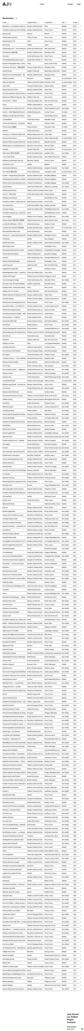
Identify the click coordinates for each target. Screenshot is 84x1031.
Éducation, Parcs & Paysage (35, 146)
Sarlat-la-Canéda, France (52, 504)
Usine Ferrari (6, 336)
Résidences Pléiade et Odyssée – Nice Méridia (15, 97)
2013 (74, 209)
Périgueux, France (50, 489)
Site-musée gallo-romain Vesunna (13, 489)
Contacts (71, 1022)
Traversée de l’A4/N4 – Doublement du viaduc (15, 754)
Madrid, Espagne (49, 422)
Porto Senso (6, 388)
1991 (74, 758)
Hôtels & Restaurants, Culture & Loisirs (35, 843)
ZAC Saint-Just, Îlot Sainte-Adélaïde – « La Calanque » (15, 284)
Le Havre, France (49, 347)
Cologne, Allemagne (50, 552)
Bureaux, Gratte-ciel (33, 142)
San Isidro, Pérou (49, 280)
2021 (74, 63)
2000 (74, 560)
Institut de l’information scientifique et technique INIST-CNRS (15, 806)
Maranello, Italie (49, 336)
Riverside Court (7, 485)
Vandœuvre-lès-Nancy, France (53, 806)
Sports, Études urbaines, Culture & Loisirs (35, 668)
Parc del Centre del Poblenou (12, 351)
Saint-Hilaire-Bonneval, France (53, 679)
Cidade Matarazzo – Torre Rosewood (14, 49)
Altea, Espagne (49, 388)
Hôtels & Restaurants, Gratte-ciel (35, 310)
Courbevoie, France (50, 758)
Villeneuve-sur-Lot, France (52, 985)
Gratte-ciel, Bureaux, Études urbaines (35, 280)
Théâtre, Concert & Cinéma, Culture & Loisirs (35, 638)
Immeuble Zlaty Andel (9, 537)
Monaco (47, 34)
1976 (74, 970)
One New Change (8, 299)
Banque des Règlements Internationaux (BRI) (15, 634)
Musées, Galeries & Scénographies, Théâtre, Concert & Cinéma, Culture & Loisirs (35, 519)
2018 (74, 108)
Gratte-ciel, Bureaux (33, 119)
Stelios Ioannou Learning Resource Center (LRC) (15, 146)
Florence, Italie (49, 425)
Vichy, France (48, 843)
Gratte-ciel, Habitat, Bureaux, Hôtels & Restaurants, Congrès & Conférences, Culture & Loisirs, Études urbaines (35, 272)
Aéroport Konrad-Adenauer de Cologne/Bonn (15, 713)
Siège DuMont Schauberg (10, 787)
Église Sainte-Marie (8, 504)
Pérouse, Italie (48, 567)
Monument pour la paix (10, 571)
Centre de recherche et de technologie (14, 470)
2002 (74, 493)
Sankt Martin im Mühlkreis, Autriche (53, 243)
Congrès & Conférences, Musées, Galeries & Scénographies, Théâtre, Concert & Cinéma (35, 560)
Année (76, 22)
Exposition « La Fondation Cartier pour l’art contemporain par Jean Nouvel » (15, 26)
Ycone (4, 104)
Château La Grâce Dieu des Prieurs (13, 116)
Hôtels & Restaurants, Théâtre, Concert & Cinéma (35, 616)
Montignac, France (50, 235)
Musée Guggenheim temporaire (12, 545)
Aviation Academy (8, 78)
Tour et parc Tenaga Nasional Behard (14, 672)
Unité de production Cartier (11, 709)
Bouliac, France (49, 802)
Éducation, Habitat (33, 160)
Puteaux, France (49, 123)
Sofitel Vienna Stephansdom (11, 310)
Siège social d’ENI (8, 646)
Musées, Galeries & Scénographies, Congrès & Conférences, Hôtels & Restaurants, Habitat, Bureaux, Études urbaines (35, 743)
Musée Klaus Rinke (8, 243)
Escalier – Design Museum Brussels (14, 175)
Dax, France (48, 731)
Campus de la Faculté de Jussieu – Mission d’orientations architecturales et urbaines (15, 515)
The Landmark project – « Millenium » (14, 369)
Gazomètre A (7, 530)
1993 (74, 690)
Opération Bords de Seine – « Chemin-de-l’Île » (15, 761)
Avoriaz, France (49, 112)
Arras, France (48, 463)
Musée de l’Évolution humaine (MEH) (14, 578)
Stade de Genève (8, 649)
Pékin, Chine (48, 60)
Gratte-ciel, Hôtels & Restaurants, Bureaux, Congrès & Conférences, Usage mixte (35, 552)
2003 (74, 466)
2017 (74, 149)
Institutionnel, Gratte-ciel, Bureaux (35, 179)
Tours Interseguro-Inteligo (11, 280)
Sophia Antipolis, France (52, 108)
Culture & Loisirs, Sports (34, 347)
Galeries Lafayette (8, 664)
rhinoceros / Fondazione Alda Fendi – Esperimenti (15, 134)
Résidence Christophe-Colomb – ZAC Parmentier (15, 702)
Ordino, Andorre (49, 381)
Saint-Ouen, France (50, 873)
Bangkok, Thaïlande (50, 168)
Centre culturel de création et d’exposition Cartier (15, 858)
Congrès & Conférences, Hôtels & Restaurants (35, 183)
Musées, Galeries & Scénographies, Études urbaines (35, 832)
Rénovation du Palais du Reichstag (13, 746)
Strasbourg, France (50, 597)
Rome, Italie (48, 134)
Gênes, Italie (48, 317)
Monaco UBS (7, 34)
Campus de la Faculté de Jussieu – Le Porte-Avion (15, 724)
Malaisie (47, 164)
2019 (74, 86)
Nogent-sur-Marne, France (52, 884)
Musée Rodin (7, 877)
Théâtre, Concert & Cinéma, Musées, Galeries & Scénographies (35, 437)
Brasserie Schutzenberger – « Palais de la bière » (15, 597)
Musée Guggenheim (9, 433)
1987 (74, 858)
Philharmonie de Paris (9, 190)
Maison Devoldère (8, 955)
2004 (74, 452)
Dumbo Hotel (7, 616)
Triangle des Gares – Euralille (12, 687)
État (64, 22)
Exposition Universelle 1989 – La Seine (15, 922)
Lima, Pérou (48, 131)
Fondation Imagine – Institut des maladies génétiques (15, 202)
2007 (74, 358)
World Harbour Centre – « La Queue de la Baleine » (15, 832)
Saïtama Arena (7, 668)
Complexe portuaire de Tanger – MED (14, 313)
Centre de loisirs (8, 605)
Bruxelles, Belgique (50, 175)
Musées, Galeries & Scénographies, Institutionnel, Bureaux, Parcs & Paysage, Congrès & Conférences (35, 384)
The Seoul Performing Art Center (13, 396)
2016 (74, 164)
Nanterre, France (49, 716)
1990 (74, 780)
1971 (74, 989)
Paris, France (48, 30)
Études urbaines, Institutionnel (35, 440)
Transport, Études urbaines (35, 86)
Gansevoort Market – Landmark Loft (14, 526)
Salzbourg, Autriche (50, 810)
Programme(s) (33, 22)
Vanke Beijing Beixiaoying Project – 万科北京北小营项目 (15, 60)
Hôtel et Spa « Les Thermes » (12, 731)
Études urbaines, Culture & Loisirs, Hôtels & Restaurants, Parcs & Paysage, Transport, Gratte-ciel (35, 366)
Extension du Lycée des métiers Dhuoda (15, 866)
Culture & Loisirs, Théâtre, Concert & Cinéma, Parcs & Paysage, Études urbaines (35, 452)
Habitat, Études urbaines (35, 466)
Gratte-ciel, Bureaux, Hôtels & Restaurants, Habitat (35, 354)
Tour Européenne (8, 855)
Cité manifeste (7, 496)
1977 (74, 966)
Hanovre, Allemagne (50, 563)
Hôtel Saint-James (8, 802)
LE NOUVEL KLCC (8, 164)
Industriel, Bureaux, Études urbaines (35, 358)
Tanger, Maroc (48, 313)
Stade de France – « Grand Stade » (13, 683)
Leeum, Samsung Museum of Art (13, 459)
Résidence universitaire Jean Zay (13, 160)
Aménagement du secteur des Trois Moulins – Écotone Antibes (15, 108)
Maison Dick (6, 963)
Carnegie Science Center (10, 519)
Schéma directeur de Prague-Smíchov (14, 772)
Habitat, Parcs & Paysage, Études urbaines (35, 761)
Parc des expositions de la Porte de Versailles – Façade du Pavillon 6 (15, 93)
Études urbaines (32, 127)
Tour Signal (6, 354)
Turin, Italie (47, 534)
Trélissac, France (49, 978)
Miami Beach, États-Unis (52, 71)
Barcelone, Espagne (50, 254)
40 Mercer (6, 340)
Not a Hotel (6, 45)
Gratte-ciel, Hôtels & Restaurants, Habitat (35, 49)
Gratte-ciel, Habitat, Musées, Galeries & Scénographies (35, 101)
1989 (74, 795)
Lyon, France (48, 104)
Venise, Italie (48, 765)
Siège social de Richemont (11, 392)
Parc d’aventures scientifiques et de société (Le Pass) (15, 586)
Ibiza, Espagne (49, 239)
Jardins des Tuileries (9, 914)
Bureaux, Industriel (33, 470)
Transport (30, 713)
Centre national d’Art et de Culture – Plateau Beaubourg (15, 989)
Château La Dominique (10, 198)
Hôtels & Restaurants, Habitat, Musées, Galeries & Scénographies (35, 134)
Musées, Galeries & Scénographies (35, 26)
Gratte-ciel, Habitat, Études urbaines (35, 828)
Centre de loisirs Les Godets (11, 910)
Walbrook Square (8, 407)
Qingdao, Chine (49, 153)
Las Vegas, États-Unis (51, 418)
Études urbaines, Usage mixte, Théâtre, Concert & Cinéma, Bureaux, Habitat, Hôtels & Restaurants (35, 593)
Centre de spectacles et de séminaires (14, 899)
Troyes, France (49, 963)
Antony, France (49, 160)
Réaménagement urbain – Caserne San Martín (15, 272)
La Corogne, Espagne (51, 522)
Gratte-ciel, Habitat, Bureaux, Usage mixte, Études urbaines (35, 526)
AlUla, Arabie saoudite (51, 138)
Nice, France (48, 97)
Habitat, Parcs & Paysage (35, 381)
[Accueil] (7, 3)
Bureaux (29, 34)
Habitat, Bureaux (32, 627)
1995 (74, 668)
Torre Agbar (6, 444)
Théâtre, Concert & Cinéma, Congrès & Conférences (35, 899)
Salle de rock (6, 925)
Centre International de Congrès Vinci (14, 690)
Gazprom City (7, 377)
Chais (29, 116)
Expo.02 (5, 507)
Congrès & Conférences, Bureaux (35, 799)
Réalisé (64, 26)
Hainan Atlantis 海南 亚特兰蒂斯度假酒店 (15, 220)
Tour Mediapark (7, 552)
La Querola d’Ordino (9, 381)
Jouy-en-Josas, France (51, 858)
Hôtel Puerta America (9, 429)
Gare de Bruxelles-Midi (9, 321)
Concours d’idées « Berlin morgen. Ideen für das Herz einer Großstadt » (15, 780)
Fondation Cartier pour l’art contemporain (15, 675)
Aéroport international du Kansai (13, 836)
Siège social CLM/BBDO (10, 750)
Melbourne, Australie (50, 187)
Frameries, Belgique (50, 586)
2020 (74, 78)
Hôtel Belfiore (7, 425)
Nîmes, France (48, 728)
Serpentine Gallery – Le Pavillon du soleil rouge (15, 306)
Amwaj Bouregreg (8, 410)
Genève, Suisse (49, 86)
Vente (29, 41)
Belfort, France (49, 918)
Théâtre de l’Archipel (9, 276)
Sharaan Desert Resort (10, 138)
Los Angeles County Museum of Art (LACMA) (15, 541)
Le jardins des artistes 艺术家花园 (13, 228)
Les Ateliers (72, 1017)
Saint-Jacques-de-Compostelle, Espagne (53, 612)
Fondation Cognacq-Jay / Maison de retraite (15, 619)
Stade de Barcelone (9, 549)
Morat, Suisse (48, 507)
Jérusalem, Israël (49, 571)
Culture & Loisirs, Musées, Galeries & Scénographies (35, 903)
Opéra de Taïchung (8, 478)
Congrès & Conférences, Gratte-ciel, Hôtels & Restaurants (35, 250)
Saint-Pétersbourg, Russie (52, 377)
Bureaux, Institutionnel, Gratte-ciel (35, 929)
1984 (74, 907)
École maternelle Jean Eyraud (12, 978)
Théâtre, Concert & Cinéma (35, 82)
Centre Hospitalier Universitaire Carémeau (15, 728)
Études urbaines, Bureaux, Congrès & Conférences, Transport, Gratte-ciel (35, 321)
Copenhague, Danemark (52, 332)
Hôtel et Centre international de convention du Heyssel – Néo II (15, 183)
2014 (74, 198)
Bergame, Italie (49, 358)
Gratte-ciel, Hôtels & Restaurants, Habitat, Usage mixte (35, 187)
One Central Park (8, 205)
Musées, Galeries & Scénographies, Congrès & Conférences (35, 571)
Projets (70, 1019)
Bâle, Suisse (48, 634)
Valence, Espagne (50, 373)
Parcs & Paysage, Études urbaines (35, 351)
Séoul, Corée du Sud (50, 63)
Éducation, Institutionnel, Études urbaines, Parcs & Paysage (35, 933)
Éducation (30, 78)
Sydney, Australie (49, 205)
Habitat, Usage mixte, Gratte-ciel (35, 104)
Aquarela (5, 149)
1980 (74, 952)
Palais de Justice (8, 582)
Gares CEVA (6, 86)
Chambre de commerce (10, 608)
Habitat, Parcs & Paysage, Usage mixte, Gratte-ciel (35, 216)
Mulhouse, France (50, 496)
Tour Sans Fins (7, 821)
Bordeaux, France (50, 269)
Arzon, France (48, 937)
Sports (29, 549)
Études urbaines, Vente (34, 317)
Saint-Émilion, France (51, 116)
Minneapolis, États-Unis (51, 399)
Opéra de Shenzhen (9, 82)
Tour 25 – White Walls (9, 194)
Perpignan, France (50, 276)
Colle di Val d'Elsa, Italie (51, 362)
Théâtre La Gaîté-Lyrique (10, 966)
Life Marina (6, 239)
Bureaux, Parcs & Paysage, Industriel (35, 787)
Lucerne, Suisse (49, 560)
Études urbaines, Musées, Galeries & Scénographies (35, 735)
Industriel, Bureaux (33, 336)
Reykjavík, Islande (50, 414)
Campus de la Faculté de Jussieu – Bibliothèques (15, 720)
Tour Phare (6, 403)
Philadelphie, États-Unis (51, 209)
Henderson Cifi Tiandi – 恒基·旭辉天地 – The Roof (15, 67)
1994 (74, 675)
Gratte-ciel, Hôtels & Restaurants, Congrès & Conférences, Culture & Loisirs (35, 209)
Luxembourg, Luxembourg (52, 653)
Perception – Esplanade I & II (12, 739)
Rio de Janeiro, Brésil (51, 511)
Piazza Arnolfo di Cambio (10, 362)
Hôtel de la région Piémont (11, 534)
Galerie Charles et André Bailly (12, 847)
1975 (74, 974)
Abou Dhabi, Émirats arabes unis (53, 157)
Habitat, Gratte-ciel (33, 71)
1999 (74, 593)
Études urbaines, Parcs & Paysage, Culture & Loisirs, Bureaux (35, 474)
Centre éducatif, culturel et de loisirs (14, 452)
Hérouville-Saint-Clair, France (53, 739)
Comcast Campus (8, 209)
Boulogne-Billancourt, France (53, 257)
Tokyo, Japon (48, 500)
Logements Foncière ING (10, 269)
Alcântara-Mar (7, 466)
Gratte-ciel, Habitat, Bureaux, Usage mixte (35, 153)
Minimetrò (6, 567)
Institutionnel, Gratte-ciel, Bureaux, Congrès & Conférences (35, 534)
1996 (74, 657)
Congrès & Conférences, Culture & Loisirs (35, 522)
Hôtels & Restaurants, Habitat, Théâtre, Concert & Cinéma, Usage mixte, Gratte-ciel (35, 369)
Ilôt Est (5, 694)
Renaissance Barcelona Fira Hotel (13, 250)
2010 (74, 287)
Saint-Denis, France (50, 683)
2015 (74, 175)
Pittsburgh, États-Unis (51, 519)
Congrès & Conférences (34, 93)
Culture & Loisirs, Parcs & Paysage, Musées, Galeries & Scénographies (35, 586)
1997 (74, 653)
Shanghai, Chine (49, 52)
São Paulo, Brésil (49, 49)
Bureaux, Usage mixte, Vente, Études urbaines (35, 67)
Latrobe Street (7, 187)
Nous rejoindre (71, 1027)
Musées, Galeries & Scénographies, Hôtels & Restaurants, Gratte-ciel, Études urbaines (35, 228)
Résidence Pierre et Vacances (12, 769)
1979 (74, 955)
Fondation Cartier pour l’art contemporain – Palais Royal (15, 30)
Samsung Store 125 (9, 41)
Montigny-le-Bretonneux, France (53, 899)
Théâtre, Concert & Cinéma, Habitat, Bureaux (35, 791)
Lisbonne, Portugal (50, 466)
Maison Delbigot (8, 985)
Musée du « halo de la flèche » (12, 810)
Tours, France (48, 690)
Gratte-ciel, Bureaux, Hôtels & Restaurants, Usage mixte (35, 56)
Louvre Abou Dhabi (9, 157)
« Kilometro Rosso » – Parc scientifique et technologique (15, 358)
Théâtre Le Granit (8, 918)
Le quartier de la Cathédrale (11, 735)
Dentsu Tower (7, 500)
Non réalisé (65, 108)
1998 (74, 634)
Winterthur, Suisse (50, 743)
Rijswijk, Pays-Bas (50, 142)
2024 (74, 34)
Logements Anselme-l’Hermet (12, 873)
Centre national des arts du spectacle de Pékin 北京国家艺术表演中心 (15, 638)
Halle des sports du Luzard (11, 892)
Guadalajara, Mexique (51, 433)
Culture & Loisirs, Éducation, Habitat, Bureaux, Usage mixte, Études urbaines (35, 687)
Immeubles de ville (8, 959)
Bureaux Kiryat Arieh (9, 601)
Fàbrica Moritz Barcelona (10, 254)
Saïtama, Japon (49, 668)
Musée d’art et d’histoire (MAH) (12, 575)
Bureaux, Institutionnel (34, 806)
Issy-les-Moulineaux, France (53, 750)
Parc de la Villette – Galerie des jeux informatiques (15, 903)
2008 (74, 340)
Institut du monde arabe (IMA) (12, 869)
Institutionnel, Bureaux (34, 608)
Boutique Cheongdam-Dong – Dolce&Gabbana (15, 63)
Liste (78, 4)
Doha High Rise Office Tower (11, 231)
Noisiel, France (49, 892)
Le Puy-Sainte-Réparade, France (53, 343)
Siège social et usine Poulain (11, 776)
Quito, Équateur (49, 149)
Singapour (47, 78)
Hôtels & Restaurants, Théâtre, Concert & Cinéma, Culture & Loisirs (35, 605)
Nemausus (6, 881)
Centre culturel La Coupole (11, 862)
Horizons (5, 257)
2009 (74, 313)
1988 (74, 836)
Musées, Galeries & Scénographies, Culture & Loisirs (35, 907)
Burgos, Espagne (49, 578)
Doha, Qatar (48, 90)
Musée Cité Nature (8, 463)
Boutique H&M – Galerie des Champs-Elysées (15, 287)
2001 (74, 515)
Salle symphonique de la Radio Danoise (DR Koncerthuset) (15, 332)
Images (70, 4)
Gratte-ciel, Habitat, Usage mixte (35, 205)
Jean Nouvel (73, 1014)
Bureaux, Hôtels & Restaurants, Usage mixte (35, 108)
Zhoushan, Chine (49, 127)
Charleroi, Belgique (50, 179)
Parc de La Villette (8, 944)
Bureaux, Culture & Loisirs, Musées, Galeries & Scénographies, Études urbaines (35, 407)
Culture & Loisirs (32, 37)
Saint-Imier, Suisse (50, 709)
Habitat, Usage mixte (33, 284)
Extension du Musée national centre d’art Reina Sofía (15, 422)
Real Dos (5, 131)
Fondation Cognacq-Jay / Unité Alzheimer (15, 213)
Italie (46, 26)
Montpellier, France (50, 246)
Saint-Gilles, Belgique (51, 321)
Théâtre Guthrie (7, 399)
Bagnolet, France (49, 925)
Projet (6, 22)
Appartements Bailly (9, 795)
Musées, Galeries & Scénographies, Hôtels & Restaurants (35, 422)
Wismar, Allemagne (50, 470)
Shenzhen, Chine (49, 82)
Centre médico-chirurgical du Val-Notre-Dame (15, 970)
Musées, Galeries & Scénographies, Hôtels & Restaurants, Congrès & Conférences (35, 578)
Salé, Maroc (48, 410)
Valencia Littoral (8, 373)
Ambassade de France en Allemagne (14, 657)
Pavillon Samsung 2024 (10, 37)
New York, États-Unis (51, 101)
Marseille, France (49, 119)
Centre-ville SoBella (8, 418)
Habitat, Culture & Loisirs (35, 769)
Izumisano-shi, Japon (51, 836)
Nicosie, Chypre (49, 146)
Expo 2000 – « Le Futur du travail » (13, 563)
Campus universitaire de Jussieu (13, 933)
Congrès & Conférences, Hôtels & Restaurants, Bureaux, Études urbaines (35, 556)
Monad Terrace (7, 71)
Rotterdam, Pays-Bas (51, 791)
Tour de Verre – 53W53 (10, 101)
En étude (64, 45)
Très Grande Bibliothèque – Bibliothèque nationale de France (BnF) (15, 825)
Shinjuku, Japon (49, 455)
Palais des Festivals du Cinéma (12, 765)
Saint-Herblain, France (51, 851)
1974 (74, 978)
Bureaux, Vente (32, 664)
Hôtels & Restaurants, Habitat (35, 388)
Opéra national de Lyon (10, 698)
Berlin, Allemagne (49, 657)
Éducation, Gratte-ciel (34, 455)
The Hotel (6, 590)
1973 (74, 981)
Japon (46, 45)
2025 (74, 26)
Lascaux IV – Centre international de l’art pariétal (15, 235)
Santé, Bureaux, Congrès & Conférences (35, 202)
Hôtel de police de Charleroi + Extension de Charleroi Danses (15, 179)
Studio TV (6, 791)
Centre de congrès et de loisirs (12, 522)
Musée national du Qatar (10, 90)
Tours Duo (6, 56)
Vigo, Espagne (48, 366)
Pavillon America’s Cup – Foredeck (13, 440)
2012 (74, 231)
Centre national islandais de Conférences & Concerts (15, 414)
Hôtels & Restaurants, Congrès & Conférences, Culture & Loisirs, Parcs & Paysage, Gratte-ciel (35, 220)
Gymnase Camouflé (9, 888)
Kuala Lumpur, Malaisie (51, 672)
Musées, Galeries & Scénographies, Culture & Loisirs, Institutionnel (35, 989)
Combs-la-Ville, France (51, 862)
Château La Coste (8, 343)
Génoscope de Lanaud (10, 679)
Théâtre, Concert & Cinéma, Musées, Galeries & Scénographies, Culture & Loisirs (35, 612)
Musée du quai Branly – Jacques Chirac (15, 384)
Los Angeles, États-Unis (51, 541)
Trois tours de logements (10, 828)
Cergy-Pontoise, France (51, 959)
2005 (74, 410)
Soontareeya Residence (10, 168)
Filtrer (42, 4)
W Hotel (5, 448)
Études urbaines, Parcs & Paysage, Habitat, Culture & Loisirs (35, 716)
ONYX (4, 851)
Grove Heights (7, 216)
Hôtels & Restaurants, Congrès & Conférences (35, 138)
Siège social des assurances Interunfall (15, 627)
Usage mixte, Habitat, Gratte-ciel (35, 60)
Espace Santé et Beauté (10, 843)
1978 (74, 959)
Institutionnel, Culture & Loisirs (35, 493)
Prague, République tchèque (53, 485)
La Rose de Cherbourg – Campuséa (14, 123)
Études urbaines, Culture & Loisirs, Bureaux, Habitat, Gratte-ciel (35, 373)
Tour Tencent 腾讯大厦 (10, 172)
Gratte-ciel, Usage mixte (34, 855)
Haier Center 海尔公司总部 (11, 153)
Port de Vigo (6, 366)
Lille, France (48, 687)
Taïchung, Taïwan (49, 478)
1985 (74, 899)
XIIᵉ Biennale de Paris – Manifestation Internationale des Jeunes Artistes (15, 948)
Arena (4, 593)
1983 (74, 922)
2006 (74, 377)
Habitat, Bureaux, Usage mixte (35, 530)
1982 (74, 933)
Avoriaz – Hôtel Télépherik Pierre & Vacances (15, 112)
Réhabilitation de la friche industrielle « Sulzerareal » (15, 743)
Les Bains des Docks (9, 347)
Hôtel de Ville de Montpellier (11, 261)
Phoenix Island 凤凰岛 (9, 127)
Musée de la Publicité (9, 642)
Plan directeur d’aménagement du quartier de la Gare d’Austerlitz (15, 302)
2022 (74, 49)
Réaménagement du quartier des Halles (15, 481)
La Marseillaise (7, 119)
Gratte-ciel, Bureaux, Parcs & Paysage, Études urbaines (35, 672)
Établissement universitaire (11, 455)
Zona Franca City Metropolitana (13, 556)
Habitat (29, 45)
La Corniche (6, 474)
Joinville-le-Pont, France (51, 754)
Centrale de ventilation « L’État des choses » (15, 884)
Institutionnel (31, 261)
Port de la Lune (7, 813)
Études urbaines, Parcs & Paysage (35, 313)
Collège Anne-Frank (9, 952)
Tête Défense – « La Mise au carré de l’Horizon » (15, 929)
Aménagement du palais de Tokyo (13, 840)
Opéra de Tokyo (7, 896)
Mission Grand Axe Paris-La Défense (14, 758)
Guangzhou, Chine (50, 172)
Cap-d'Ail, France (49, 769)
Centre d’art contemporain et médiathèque (15, 907)
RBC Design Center (8, 246)
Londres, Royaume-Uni (51, 299)
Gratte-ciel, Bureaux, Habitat (35, 194)
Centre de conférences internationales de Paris (15, 799)
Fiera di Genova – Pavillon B (11, 317)
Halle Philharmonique (9, 653)
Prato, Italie (48, 608)
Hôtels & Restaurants (34, 112)
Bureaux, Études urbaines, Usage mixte (35, 299)
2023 (74, 45)
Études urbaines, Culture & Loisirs (35, 884)
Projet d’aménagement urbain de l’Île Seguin (15, 328)
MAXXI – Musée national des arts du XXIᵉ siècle (15, 623)
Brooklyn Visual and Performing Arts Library (15, 493)
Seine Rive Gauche (8, 705)
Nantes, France (49, 582)
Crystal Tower (7, 660)
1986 (74, 884)
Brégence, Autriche (50, 627)
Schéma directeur (8, 817)
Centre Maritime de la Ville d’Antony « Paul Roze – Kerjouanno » (15, 937)
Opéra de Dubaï (7, 437)
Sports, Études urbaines (34, 683)
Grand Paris (6, 325)
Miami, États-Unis (49, 216)
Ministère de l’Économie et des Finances (15, 940)
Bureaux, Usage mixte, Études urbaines (35, 537)
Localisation (49, 22)
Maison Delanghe (8, 981)
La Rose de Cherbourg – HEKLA (13, 224)
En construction (67, 78)
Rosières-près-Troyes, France (53, 955)
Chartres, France (49, 735)
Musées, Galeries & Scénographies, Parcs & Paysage (35, 235)
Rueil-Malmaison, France (52, 213)
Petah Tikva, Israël (50, 601)
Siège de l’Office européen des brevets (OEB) (15, 142)
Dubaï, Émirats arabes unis (52, 437)
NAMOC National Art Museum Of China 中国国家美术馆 (15, 295)
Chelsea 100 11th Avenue (11, 291)
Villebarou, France (50, 776)
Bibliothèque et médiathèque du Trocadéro (15, 974)
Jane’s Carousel (7, 265)
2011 (74, 254)
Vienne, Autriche (49, 310)
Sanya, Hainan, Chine (51, 220)
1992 (74, 713)
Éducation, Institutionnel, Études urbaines (35, 515)
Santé (29, 213)
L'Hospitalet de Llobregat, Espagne (53, 250)
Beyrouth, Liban (49, 369)
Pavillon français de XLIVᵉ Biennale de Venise (15, 784)
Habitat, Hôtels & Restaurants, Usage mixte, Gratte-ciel (35, 168)
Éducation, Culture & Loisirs (35, 937)
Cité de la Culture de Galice (11, 612)
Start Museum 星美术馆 (10, 52)
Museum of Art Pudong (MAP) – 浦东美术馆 (15, 75)
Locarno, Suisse (49, 605)
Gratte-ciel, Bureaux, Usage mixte (35, 257)
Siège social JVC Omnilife (10, 631)
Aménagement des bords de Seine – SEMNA (15, 716)
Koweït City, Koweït (50, 452)
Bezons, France (49, 702)
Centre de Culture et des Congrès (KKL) (15, 560)
